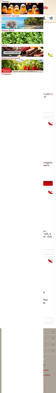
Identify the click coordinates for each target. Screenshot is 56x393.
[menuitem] (44, 18)
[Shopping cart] (51, 18)
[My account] (44, 18)
